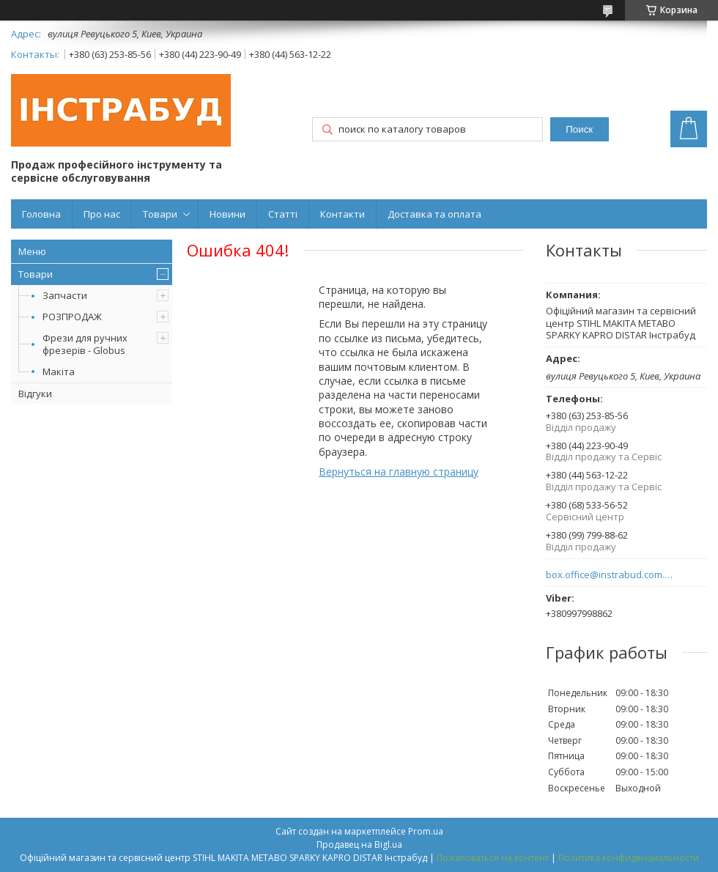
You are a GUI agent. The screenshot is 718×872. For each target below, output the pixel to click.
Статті (282, 214)
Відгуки (35, 393)
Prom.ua (425, 831)
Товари (160, 214)
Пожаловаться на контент (493, 857)
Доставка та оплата (434, 214)
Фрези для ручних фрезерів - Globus (84, 344)
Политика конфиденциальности (628, 857)
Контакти (342, 214)
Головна (41, 214)
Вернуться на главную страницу (398, 472)
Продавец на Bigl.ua (359, 844)
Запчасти (64, 295)
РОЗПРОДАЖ (72, 316)
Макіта (58, 371)
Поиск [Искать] (579, 129)
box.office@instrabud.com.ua (610, 575)
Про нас (102, 214)
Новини (227, 214)
